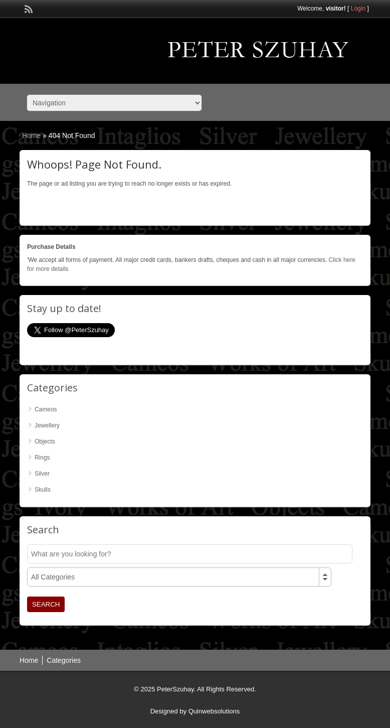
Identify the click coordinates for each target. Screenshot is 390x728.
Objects (45, 441)
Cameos (46, 409)
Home (31, 135)
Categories (64, 660)
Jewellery (47, 425)
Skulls (43, 489)
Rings (42, 457)
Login (358, 8)
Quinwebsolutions (214, 711)
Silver (42, 473)
